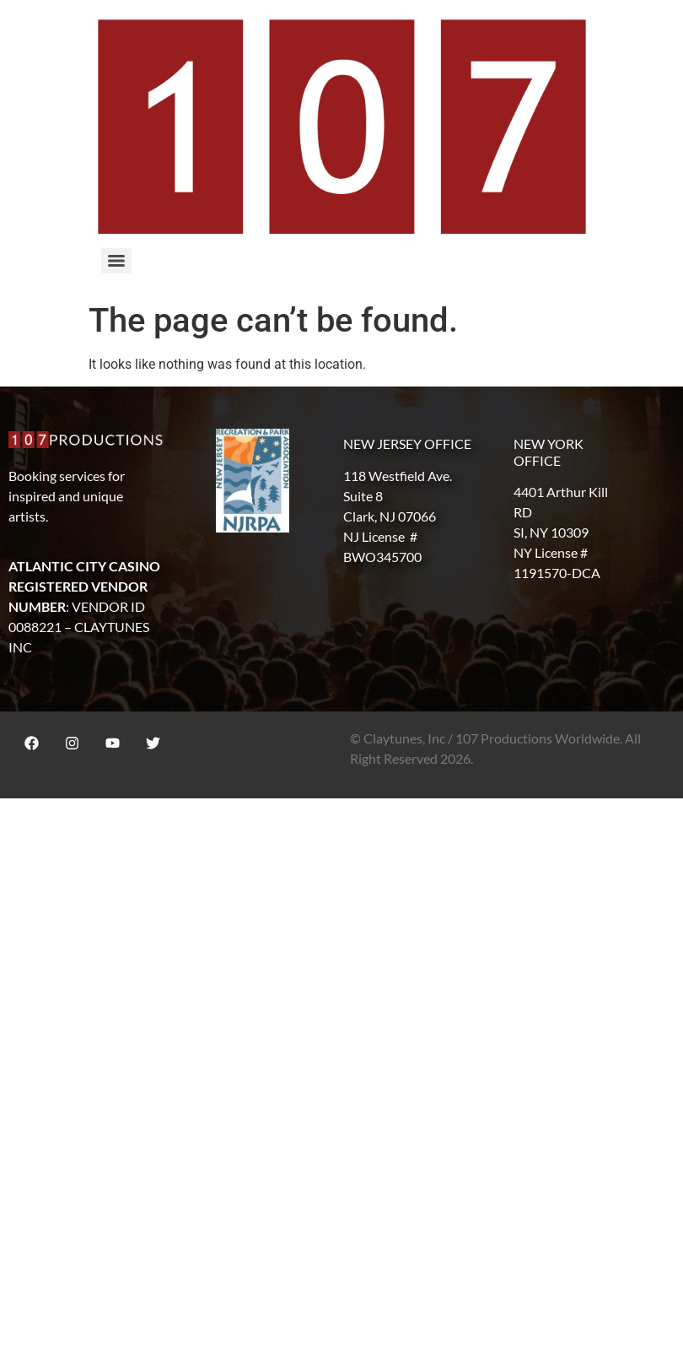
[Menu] (116, 260)
